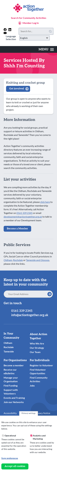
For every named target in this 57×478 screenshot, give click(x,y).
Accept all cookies (15, 466)
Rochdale (18, 260)
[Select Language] (34, 37)
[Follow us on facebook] (5, 29)
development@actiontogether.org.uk (23, 216)
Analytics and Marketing (39, 437)
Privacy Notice (42, 413)
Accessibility (10, 413)
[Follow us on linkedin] (9, 29)
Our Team (35, 352)
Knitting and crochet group (25, 83)
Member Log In (30, 22)
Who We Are (37, 343)
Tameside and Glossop (37, 260)
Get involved (16, 88)
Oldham (8, 260)
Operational (10, 435)
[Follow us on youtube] (5, 33)
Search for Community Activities (28, 17)
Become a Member (17, 228)
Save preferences (9, 458)
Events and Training (14, 397)
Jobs (32, 385)
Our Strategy (37, 347)
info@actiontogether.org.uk (29, 315)
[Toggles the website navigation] (46, 49)
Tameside (9, 351)
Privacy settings (28, 413)
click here (45, 201)
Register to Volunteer (41, 365)
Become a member (14, 365)
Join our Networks (14, 402)
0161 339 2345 (25, 212)
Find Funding (10, 385)
